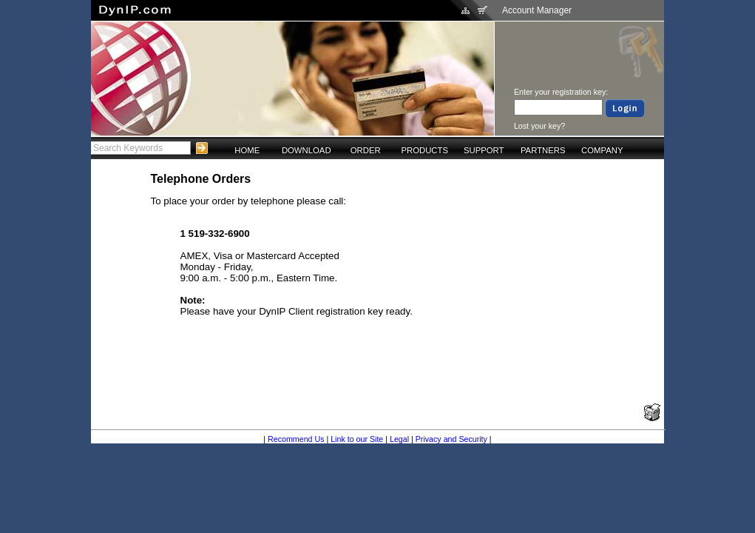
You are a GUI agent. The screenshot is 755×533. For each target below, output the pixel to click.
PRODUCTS (424, 150)
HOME (247, 150)
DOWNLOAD (306, 150)
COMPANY (602, 150)
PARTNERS (543, 150)
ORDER (366, 150)
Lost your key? (539, 125)
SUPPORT (484, 150)
